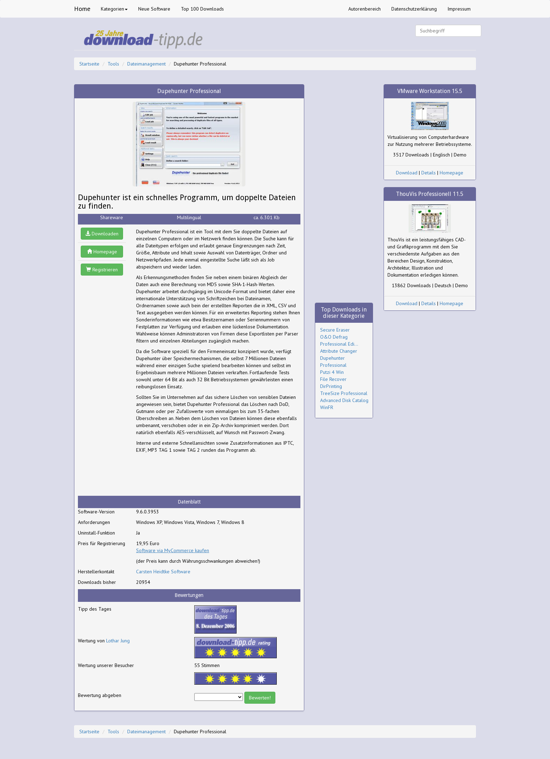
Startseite (89, 64)
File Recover (333, 379)
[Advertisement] (192, 474)
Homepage (102, 251)
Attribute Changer (338, 351)
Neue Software (154, 9)
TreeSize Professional (343, 393)
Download (406, 172)
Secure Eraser (335, 330)
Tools (113, 64)
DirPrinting (331, 386)
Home (82, 9)
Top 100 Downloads (202, 9)
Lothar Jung (118, 640)
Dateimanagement (146, 64)
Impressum (459, 9)
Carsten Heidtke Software (163, 571)
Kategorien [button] (114, 9)
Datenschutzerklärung (414, 9)
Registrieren (102, 269)
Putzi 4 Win (332, 372)
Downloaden (101, 233)
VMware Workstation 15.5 (429, 91)
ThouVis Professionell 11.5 (429, 194)
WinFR (326, 407)
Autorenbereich (364, 9)
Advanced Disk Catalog (344, 400)
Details (428, 172)
